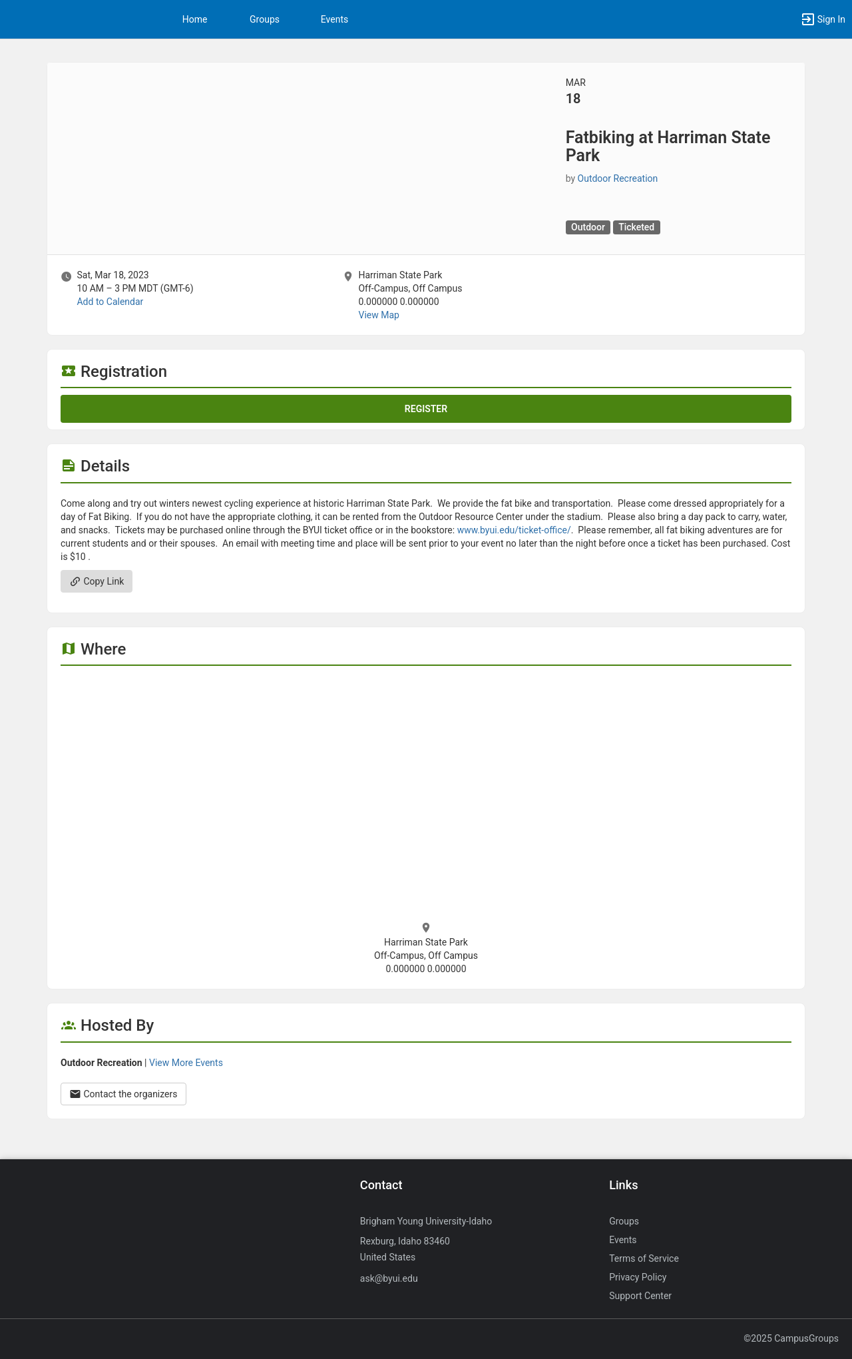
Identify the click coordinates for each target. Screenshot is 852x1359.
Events (334, 19)
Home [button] (195, 19)
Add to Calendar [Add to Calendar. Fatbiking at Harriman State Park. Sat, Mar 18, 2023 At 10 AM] (110, 301)
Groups (265, 19)
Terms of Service (644, 1258)
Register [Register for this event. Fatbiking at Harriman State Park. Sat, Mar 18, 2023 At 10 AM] (426, 409)
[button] (822, 19)
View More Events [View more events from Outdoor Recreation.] (186, 1062)
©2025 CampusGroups (791, 1338)
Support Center (640, 1295)
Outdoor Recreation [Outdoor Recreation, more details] (618, 178)
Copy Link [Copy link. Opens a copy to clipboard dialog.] (96, 581)
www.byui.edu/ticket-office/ (514, 530)
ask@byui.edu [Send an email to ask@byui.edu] (389, 1278)
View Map (378, 315)
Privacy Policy (637, 1277)
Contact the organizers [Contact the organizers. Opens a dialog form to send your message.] (123, 1094)
